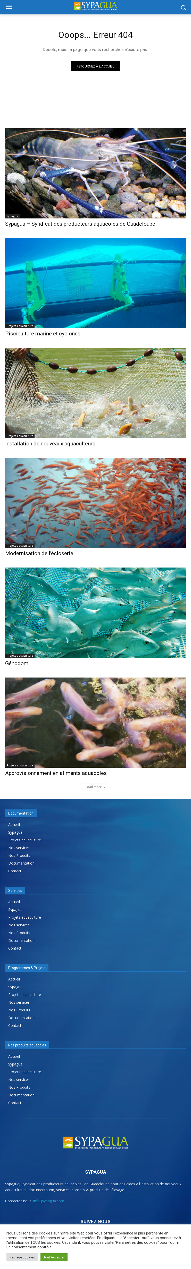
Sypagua (12, 216)
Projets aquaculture (20, 326)
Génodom (16, 663)
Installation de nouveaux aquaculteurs (50, 444)
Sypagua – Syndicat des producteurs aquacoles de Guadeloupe (80, 224)
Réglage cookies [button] (22, 1257)
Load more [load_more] (95, 787)
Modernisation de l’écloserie (39, 553)
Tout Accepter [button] (54, 1257)
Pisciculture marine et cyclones (42, 334)
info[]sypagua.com (48, 1200)
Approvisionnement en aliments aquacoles (56, 773)
